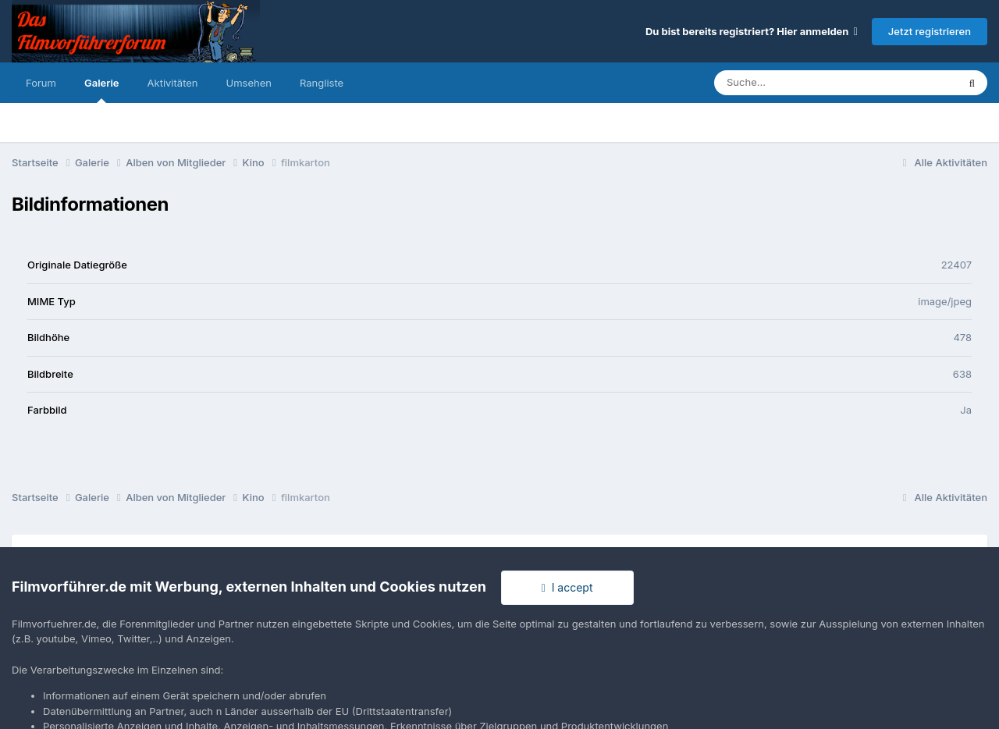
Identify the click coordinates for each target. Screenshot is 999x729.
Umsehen (249, 82)
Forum (41, 82)
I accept (567, 587)
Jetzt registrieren (929, 31)
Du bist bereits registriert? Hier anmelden (751, 31)
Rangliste (321, 82)
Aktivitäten (173, 82)
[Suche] (804, 82)
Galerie (101, 89)
